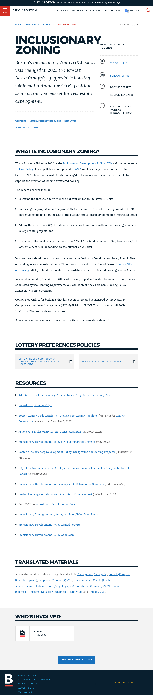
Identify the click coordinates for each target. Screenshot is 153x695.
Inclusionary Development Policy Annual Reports (49, 524)
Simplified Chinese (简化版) (55, 580)
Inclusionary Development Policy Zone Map (46, 535)
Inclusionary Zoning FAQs (35, 405)
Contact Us (25, 692)
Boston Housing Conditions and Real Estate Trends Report (55, 494)
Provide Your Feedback (76, 660)
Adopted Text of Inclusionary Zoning (65, 395)
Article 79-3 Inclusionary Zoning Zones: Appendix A (51, 431)
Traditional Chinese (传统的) (92, 586)
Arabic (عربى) (97, 592)
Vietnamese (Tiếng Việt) (67, 592)
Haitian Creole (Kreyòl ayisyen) (54, 586)
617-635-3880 (118, 63)
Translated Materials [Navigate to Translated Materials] (26, 128)
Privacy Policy (27, 676)
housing (46, 25)
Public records (28, 684)
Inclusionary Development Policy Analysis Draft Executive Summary (61, 484)
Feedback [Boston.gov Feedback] (116, 10)
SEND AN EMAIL (119, 76)
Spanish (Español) (26, 580)
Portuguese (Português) (92, 574)
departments (32, 25)
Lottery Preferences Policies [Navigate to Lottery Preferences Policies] (45, 121)
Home (18, 25)
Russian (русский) (40, 592)
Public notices (98, 10)
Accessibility (26, 688)
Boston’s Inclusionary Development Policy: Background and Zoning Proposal (67, 452)
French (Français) (119, 574)
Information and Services (71, 10)
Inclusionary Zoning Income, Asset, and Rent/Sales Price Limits (59, 514)
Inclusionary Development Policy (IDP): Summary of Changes (57, 442)
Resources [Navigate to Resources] (70, 121)
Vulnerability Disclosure (34, 680)
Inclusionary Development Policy (56, 504)
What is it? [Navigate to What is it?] (20, 121)
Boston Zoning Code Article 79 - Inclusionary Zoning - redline (58, 415)
